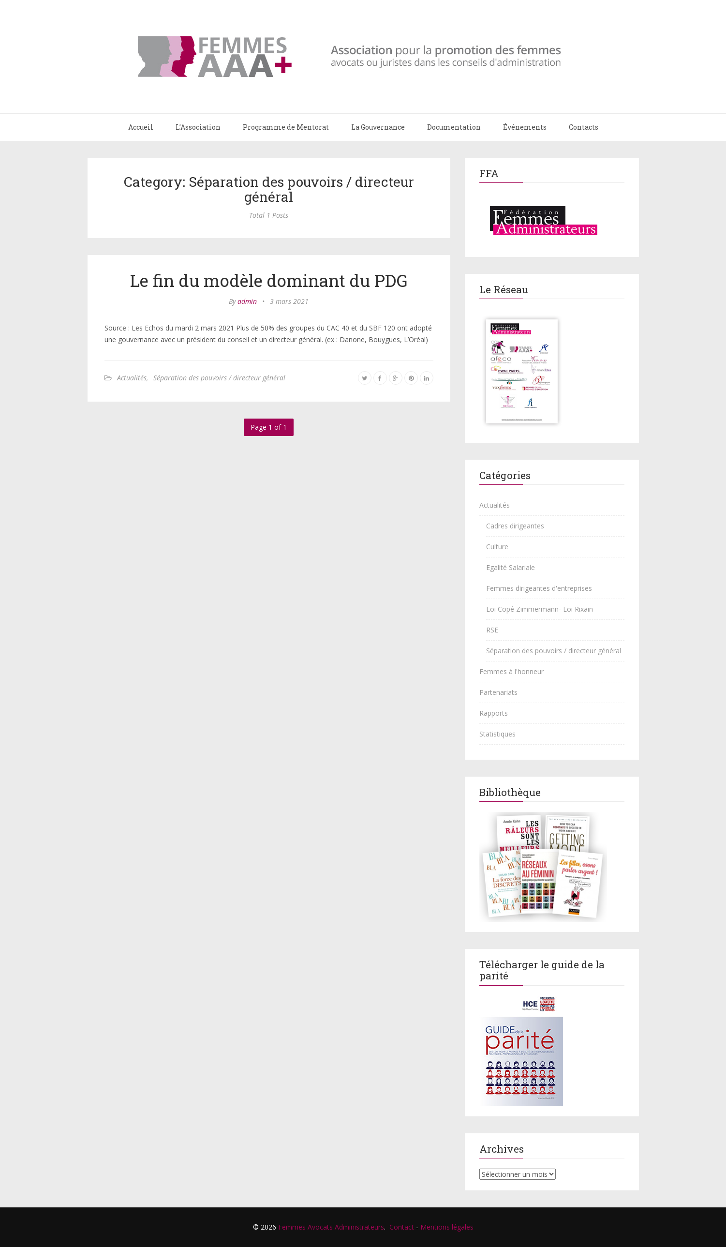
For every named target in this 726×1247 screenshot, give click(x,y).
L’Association (198, 127)
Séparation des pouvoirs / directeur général (219, 377)
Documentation (454, 127)
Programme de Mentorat (286, 127)
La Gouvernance (378, 127)
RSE (492, 629)
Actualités (132, 377)
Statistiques (497, 733)
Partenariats (498, 692)
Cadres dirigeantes (515, 525)
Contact (401, 1227)
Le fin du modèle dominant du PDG (268, 280)
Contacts (583, 127)
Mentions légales (447, 1227)
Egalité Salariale (510, 567)
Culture (497, 546)
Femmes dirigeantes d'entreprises (539, 588)
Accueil (140, 127)
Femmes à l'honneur (511, 671)
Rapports (493, 713)
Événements (525, 127)
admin (247, 301)
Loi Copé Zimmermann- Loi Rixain (539, 609)
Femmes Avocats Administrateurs (331, 1227)
